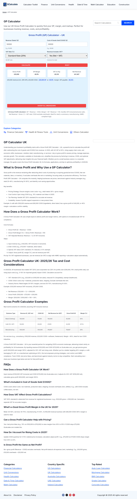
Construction (124, 4)
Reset (67, 65)
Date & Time (82, 4)
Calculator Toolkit (30, 4)
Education (111, 4)
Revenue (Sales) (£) (20, 40)
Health (71, 4)
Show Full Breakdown (47, 106)
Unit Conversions (58, 4)
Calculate (26, 65)
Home (4, 12)
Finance (44, 4)
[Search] (107, 22)
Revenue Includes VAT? (61, 52)
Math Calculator (97, 4)
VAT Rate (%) (20, 52)
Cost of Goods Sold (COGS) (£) (61, 40)
